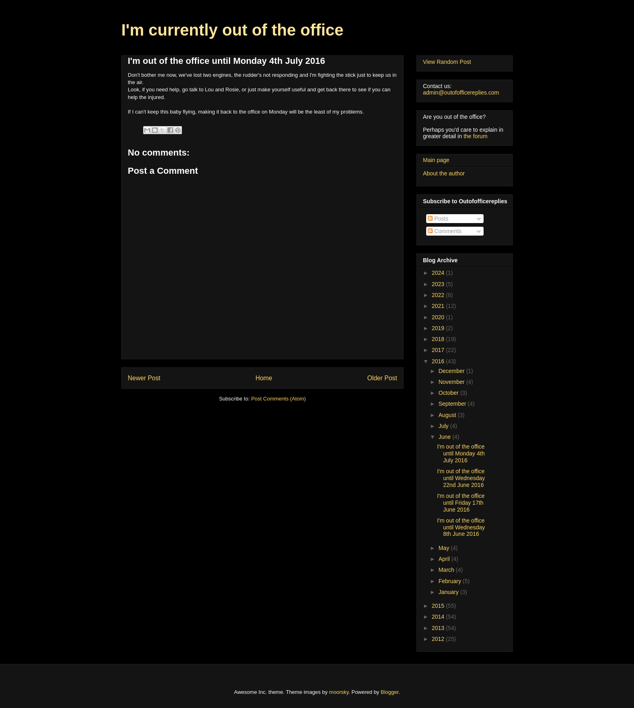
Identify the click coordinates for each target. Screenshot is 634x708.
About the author (444, 173)
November (452, 382)
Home (264, 378)
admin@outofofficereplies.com (461, 92)
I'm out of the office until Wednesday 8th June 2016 (461, 527)
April (444, 559)
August (447, 415)
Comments (445, 231)
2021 (439, 306)
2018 (439, 339)
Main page (436, 160)
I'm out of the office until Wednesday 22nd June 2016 (461, 478)
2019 (439, 328)
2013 (439, 628)
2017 (439, 350)
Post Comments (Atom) (278, 399)
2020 (439, 317)
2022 (439, 295)
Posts (438, 218)
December (452, 371)
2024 (439, 273)
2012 (439, 639)
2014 (439, 616)
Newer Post (144, 378)
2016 (439, 361)
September (452, 403)
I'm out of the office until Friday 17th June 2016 (461, 503)
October (449, 393)
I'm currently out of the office (232, 30)
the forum (475, 136)
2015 (439, 606)
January (449, 592)
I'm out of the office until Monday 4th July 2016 (461, 453)
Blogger (390, 692)
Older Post (382, 378)
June (445, 437)
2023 (439, 284)
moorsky (339, 692)
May (444, 548)
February (450, 581)
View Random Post (447, 62)
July (444, 426)
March (447, 570)
